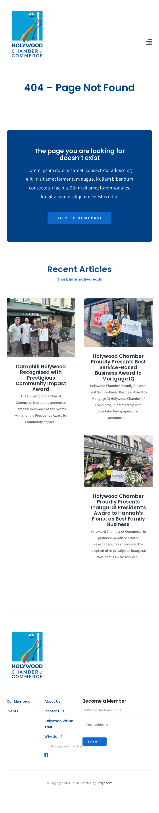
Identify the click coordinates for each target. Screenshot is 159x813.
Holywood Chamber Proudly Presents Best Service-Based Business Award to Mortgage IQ (118, 370)
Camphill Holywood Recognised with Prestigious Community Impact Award (41, 380)
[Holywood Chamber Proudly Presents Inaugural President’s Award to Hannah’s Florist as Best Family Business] (118, 463)
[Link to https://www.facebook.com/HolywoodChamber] (44, 755)
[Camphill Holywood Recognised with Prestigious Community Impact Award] (41, 330)
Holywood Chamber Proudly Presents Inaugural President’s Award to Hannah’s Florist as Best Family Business (118, 513)
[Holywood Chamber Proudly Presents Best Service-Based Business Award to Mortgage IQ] (118, 325)
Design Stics (104, 783)
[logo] (26, 8)
